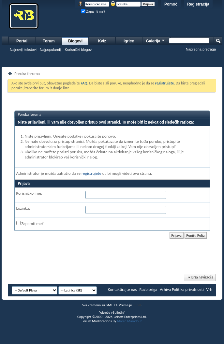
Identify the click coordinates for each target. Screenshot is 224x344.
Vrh (209, 289)
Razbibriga (148, 289)
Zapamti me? (93, 11)
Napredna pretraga (201, 49)
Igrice (129, 41)
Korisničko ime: (29, 193)
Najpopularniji (51, 50)
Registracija (198, 4)
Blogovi (75, 41)
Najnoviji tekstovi (23, 50)
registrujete (91, 173)
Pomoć (170, 4)
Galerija (155, 40)
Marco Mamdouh (129, 321)
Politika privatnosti (188, 289)
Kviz (102, 41)
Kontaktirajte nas (122, 289)
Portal (21, 41)
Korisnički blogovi (79, 50)
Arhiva (165, 289)
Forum (48, 41)
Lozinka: (23, 208)
